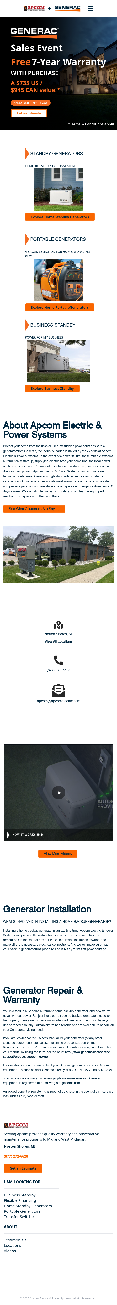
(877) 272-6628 (58, 670)
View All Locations (58, 642)
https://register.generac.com (60, 1083)
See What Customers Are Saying (34, 509)
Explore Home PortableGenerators (60, 307)
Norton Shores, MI (59, 634)
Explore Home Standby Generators (60, 217)
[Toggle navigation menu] (90, 8)
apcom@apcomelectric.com (58, 701)
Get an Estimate (29, 113)
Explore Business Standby (52, 388)
